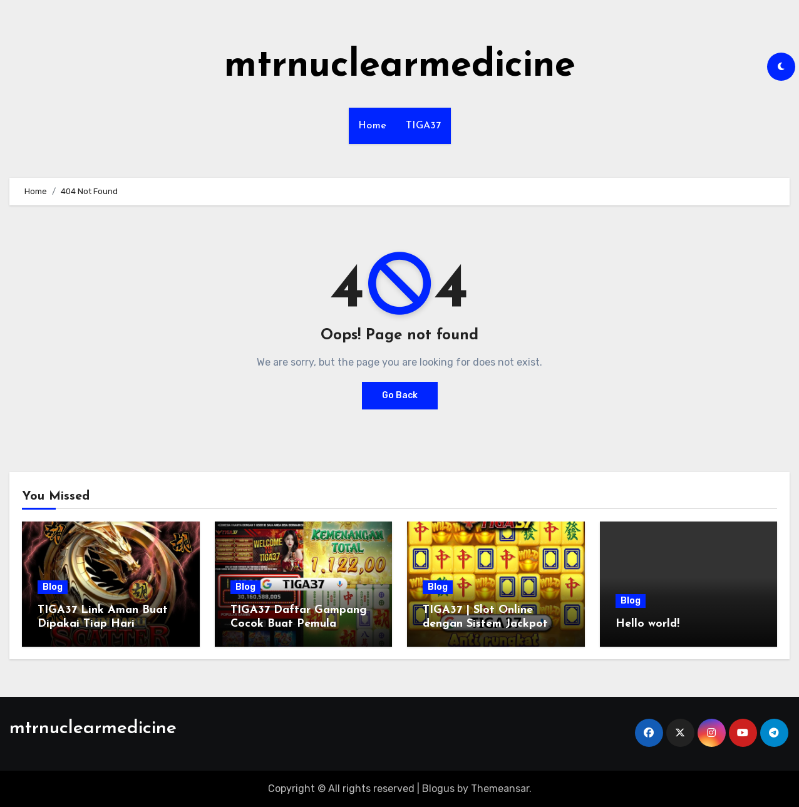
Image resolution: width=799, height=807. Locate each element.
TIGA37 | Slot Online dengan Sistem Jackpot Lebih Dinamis (485, 623)
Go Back (400, 395)
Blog (53, 587)
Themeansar (500, 788)
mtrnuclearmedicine (399, 66)
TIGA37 (423, 126)
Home (372, 126)
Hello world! (647, 624)
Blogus (438, 788)
